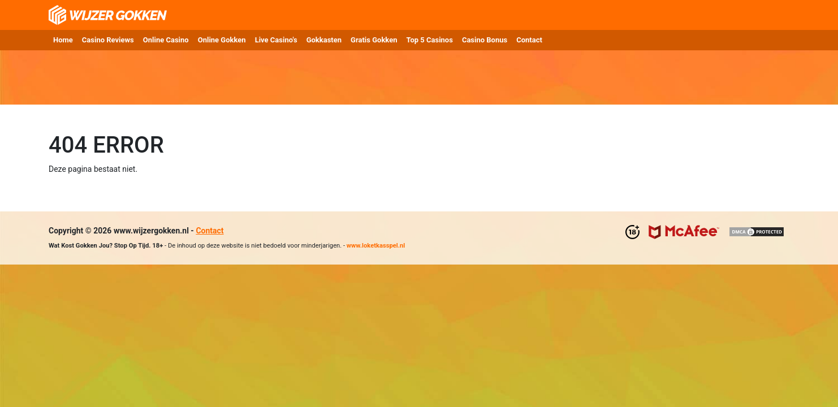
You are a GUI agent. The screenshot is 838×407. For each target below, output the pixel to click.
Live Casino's (276, 40)
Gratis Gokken (374, 40)
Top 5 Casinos (429, 40)
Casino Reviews (108, 40)
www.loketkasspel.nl (376, 245)
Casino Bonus (484, 40)
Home (63, 40)
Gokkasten (324, 40)
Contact (529, 40)
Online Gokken (222, 40)
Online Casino (166, 40)
